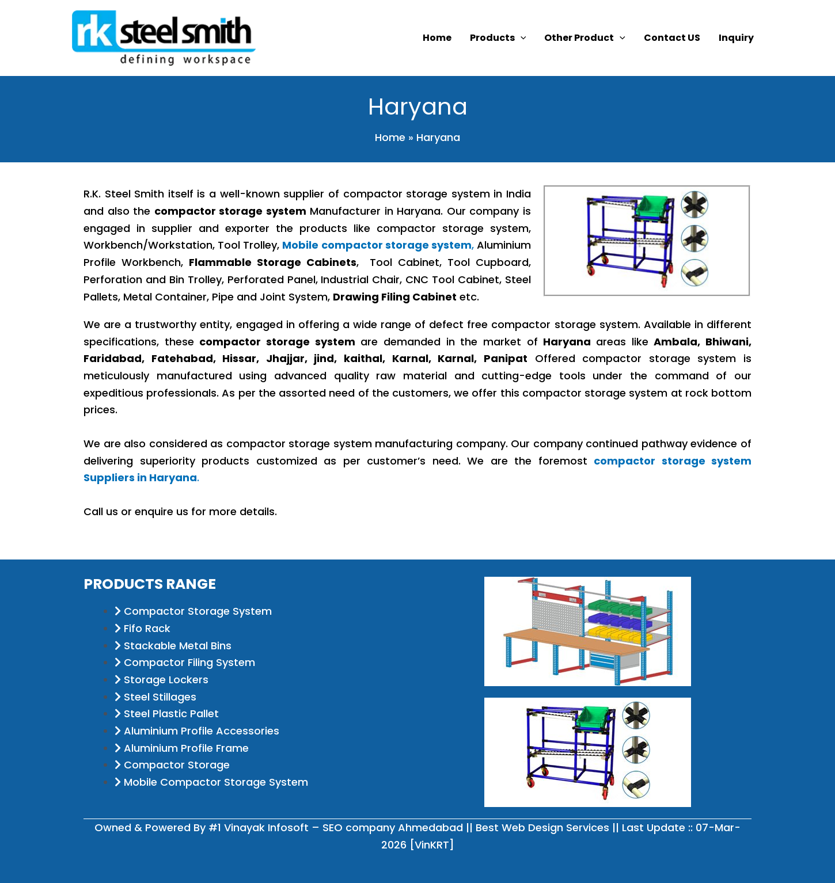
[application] (520, 38)
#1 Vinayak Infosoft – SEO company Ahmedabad (335, 827)
